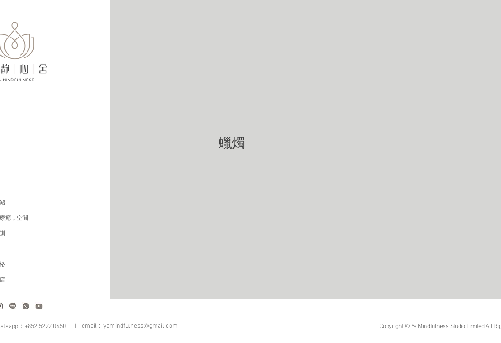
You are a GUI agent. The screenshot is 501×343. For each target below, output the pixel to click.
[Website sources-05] (12, 306)
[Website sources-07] (26, 306)
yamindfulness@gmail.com (140, 326)
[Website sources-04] (39, 306)
